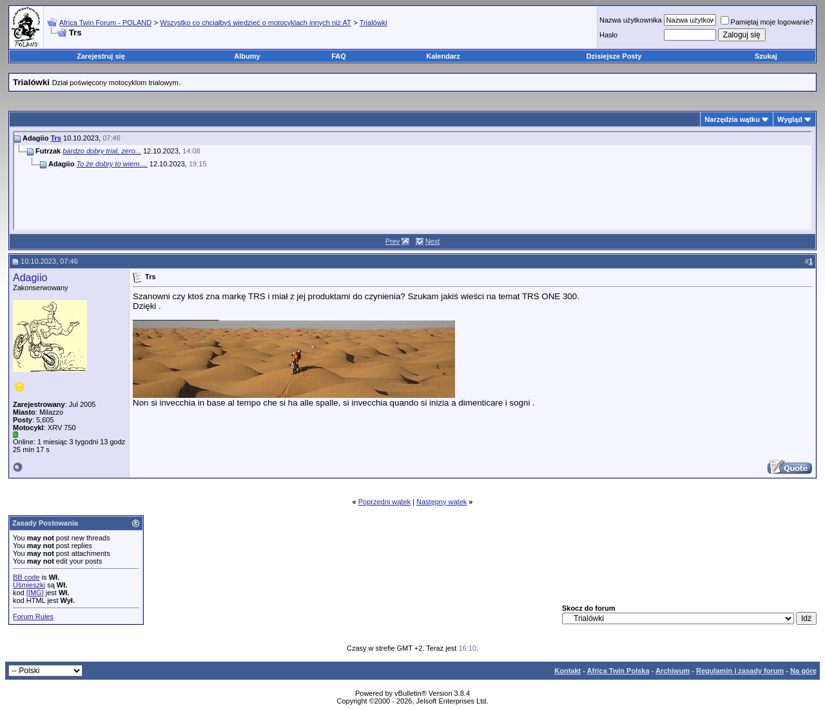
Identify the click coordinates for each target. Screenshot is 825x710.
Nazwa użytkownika (630, 20)
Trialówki (373, 22)
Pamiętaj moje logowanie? (767, 22)
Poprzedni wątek (384, 502)
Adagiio (30, 277)
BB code (26, 577)
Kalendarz (443, 56)
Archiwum (672, 671)
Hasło (608, 35)
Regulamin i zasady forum (740, 671)
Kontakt (567, 671)
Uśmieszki (29, 585)
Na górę (803, 671)
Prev (392, 241)
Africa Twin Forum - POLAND (105, 22)
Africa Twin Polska (618, 671)
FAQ (338, 56)
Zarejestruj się (101, 56)
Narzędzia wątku (732, 119)
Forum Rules (33, 616)
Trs (55, 138)
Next (432, 241)
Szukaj (766, 56)
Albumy (247, 56)
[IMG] (35, 593)
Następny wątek (441, 502)
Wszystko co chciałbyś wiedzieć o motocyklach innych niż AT (255, 22)
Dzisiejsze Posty (614, 56)
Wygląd (789, 119)
